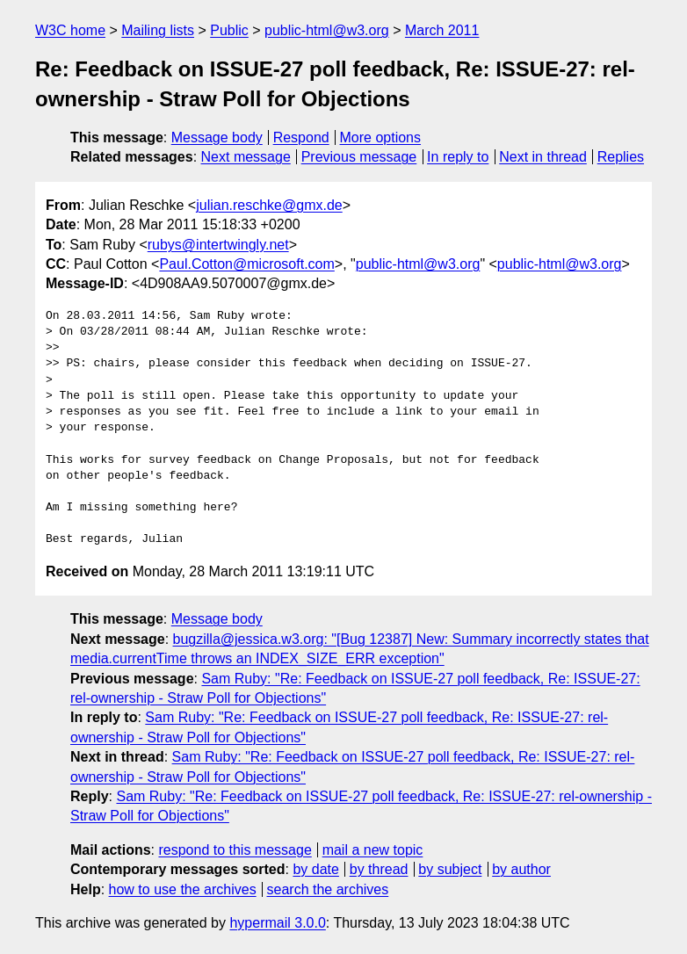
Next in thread (543, 156)
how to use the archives (183, 889)
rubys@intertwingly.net (218, 244)
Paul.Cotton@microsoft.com (246, 264)
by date (315, 869)
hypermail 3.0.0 (277, 922)
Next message (246, 156)
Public (229, 30)
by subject (449, 869)
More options (381, 137)
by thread (379, 869)
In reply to (457, 156)
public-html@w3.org (326, 30)
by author (521, 869)
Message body (217, 137)
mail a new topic (372, 849)
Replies (620, 156)
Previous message (359, 156)
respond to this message (234, 849)
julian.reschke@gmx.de (269, 205)
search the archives (328, 889)
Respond (301, 137)
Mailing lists (157, 30)
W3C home (70, 30)
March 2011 (442, 30)
